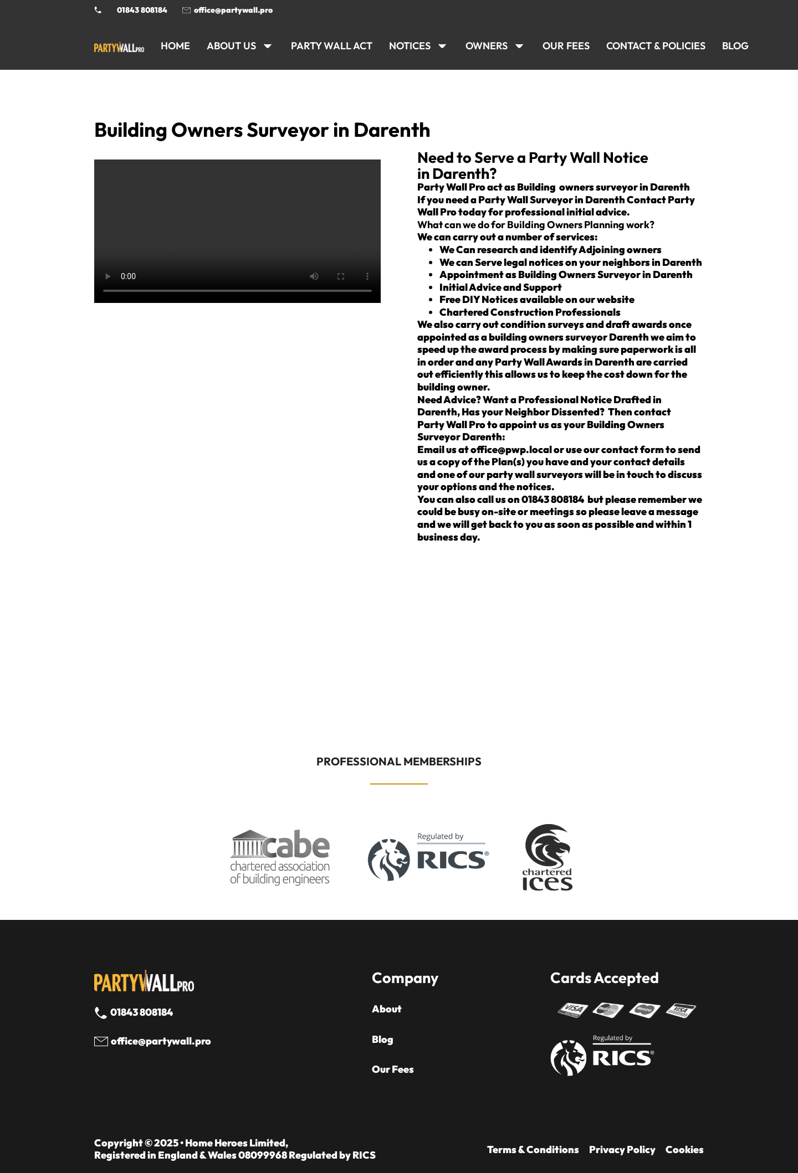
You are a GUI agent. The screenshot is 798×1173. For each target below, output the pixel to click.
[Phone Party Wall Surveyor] (98, 10)
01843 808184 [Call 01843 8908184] (142, 10)
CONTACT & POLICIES (655, 45)
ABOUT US (231, 45)
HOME (175, 45)
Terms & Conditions (533, 1150)
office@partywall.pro (233, 10)
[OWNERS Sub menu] (519, 46)
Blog (382, 1039)
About (387, 1009)
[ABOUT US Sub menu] (267, 46)
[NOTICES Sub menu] (442, 46)
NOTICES (410, 45)
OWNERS (487, 45)
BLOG (735, 45)
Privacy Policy (622, 1150)
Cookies (685, 1150)
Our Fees (566, 45)
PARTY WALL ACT (331, 45)
